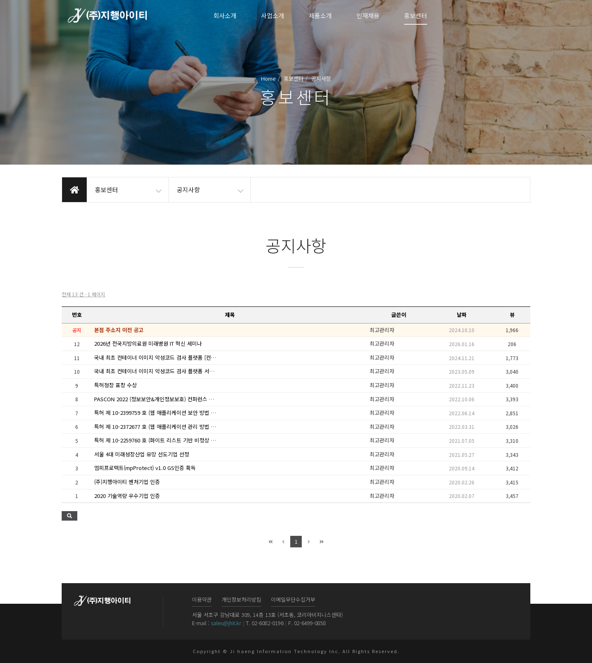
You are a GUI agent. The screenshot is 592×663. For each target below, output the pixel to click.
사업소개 (272, 15)
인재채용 (367, 15)
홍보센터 (415, 15)
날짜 (462, 315)
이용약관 (202, 599)
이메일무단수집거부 (293, 599)
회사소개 (224, 15)
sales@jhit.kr (226, 623)
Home (268, 78)
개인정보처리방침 (241, 599)
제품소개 (320, 15)
